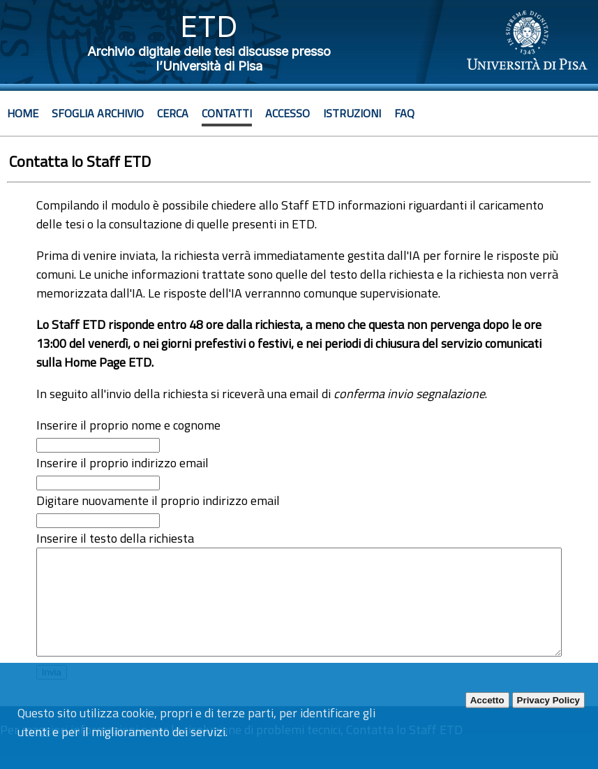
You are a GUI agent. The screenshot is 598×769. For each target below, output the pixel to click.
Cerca (172, 113)
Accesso (287, 113)
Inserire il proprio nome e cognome (128, 425)
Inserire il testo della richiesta (115, 538)
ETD (209, 26)
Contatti (227, 113)
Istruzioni (352, 113)
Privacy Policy (548, 700)
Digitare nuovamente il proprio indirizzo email (158, 500)
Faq (404, 113)
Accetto (487, 700)
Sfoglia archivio (98, 113)
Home (22, 113)
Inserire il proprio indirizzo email (122, 462)
